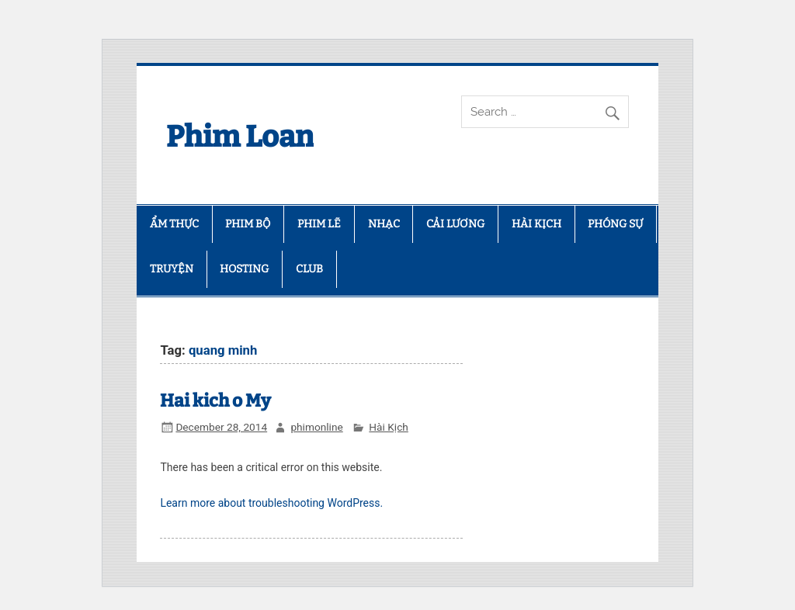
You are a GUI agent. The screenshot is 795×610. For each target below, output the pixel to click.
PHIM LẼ (319, 223)
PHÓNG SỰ (615, 223)
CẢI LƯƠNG (455, 223)
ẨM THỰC (174, 223)
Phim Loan (240, 136)
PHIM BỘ (247, 223)
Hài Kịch (388, 427)
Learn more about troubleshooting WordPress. (271, 503)
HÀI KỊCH (536, 223)
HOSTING (244, 269)
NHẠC (384, 223)
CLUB (309, 269)
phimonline (316, 427)
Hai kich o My (215, 400)
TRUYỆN (171, 269)
